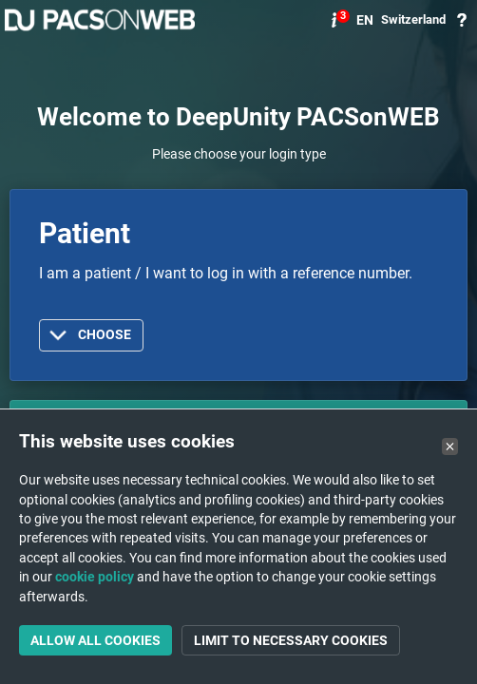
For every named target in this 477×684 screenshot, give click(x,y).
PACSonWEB (100, 20)
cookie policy (94, 576)
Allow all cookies (95, 640)
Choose (104, 335)
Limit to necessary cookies (291, 640)
